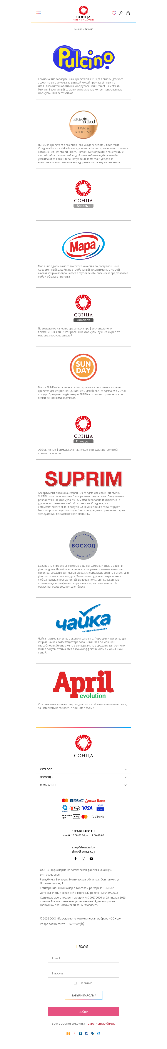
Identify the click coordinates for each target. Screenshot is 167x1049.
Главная (78, 28)
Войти (83, 1012)
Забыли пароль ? (84, 995)
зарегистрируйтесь (101, 1023)
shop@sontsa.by (83, 847)
